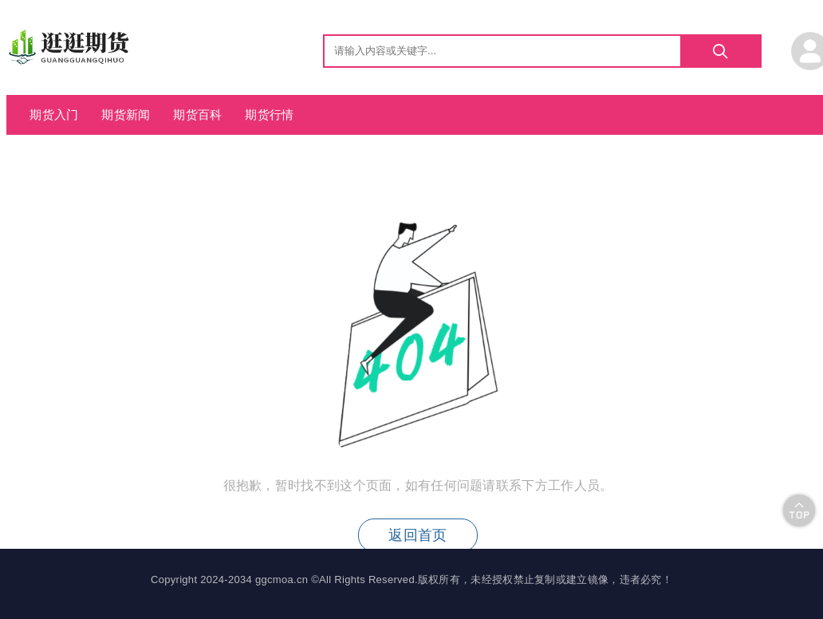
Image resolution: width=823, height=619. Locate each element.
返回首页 (417, 535)
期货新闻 (125, 114)
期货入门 (54, 114)
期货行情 (269, 114)
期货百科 (197, 114)
